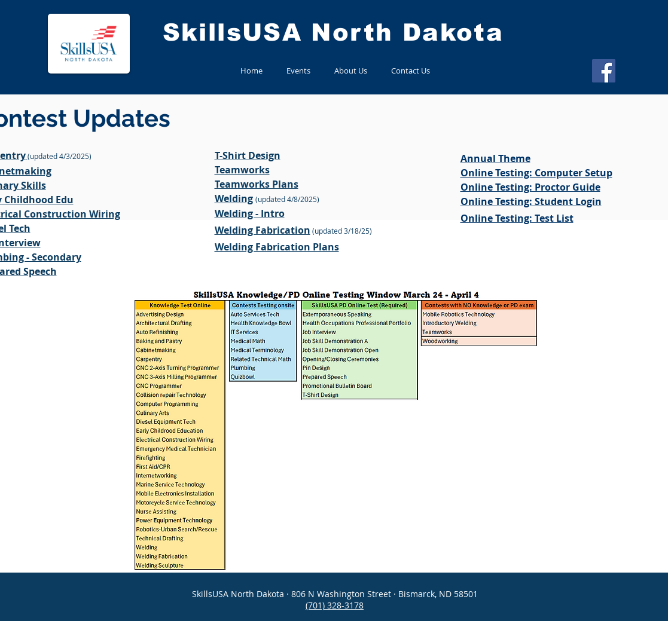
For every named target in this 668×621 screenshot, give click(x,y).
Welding (234, 198)
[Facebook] (603, 70)
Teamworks (242, 169)
